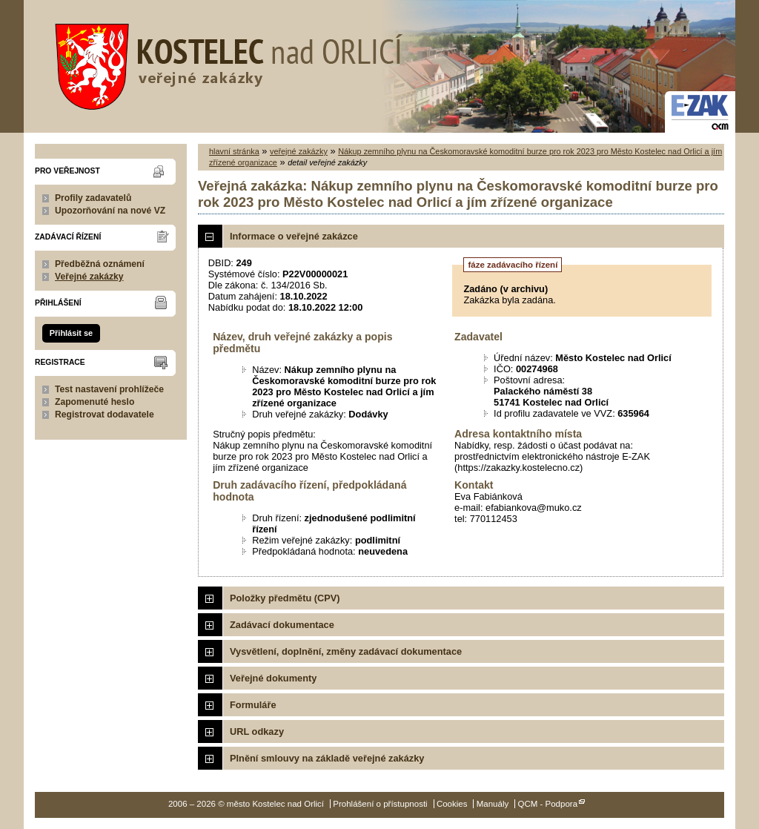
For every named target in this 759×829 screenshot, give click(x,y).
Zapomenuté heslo (94, 402)
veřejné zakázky (299, 151)
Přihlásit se (71, 332)
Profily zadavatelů (93, 198)
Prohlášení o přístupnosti (380, 803)
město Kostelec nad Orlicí (224, 63)
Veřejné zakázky (89, 276)
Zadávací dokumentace (282, 624)
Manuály (493, 803)
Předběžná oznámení (100, 264)
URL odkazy (257, 731)
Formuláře (253, 704)
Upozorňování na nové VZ (110, 210)
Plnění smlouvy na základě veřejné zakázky (327, 758)
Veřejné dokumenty (273, 678)
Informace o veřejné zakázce (294, 236)
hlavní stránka (234, 151)
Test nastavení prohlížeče (109, 389)
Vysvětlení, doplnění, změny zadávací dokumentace (346, 651)
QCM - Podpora (547, 803)
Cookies (452, 803)
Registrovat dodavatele (104, 414)
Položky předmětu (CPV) (285, 598)
